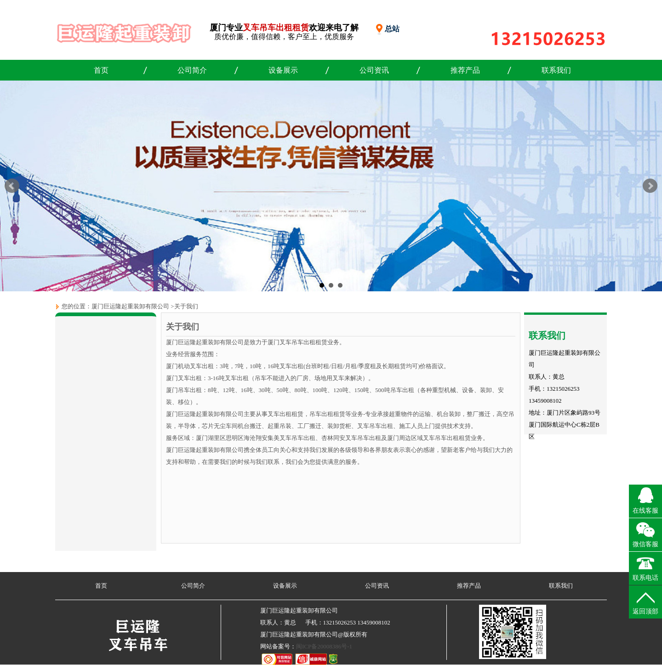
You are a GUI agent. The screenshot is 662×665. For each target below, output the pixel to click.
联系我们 (556, 70)
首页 (101, 70)
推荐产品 (465, 70)
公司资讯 (374, 70)
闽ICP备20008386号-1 (324, 646)
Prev (12, 186)
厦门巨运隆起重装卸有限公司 (130, 306)
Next (650, 186)
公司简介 (192, 70)
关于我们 (186, 306)
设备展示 (283, 70)
